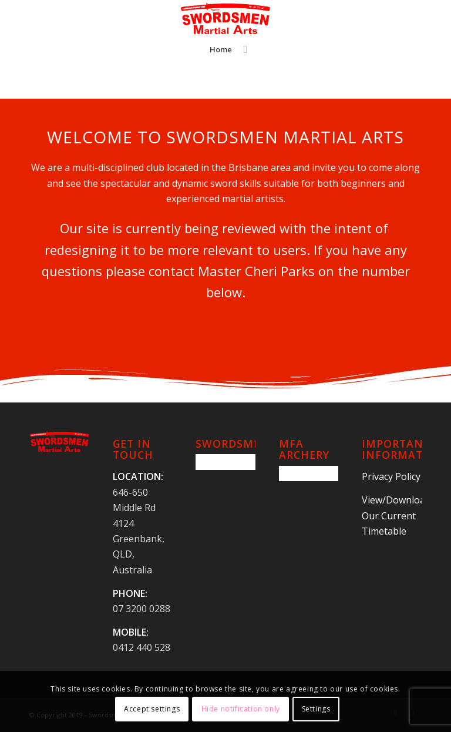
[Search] (242, 49)
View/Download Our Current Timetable (396, 515)
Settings (316, 709)
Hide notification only (240, 709)
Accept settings (152, 709)
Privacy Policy (391, 476)
